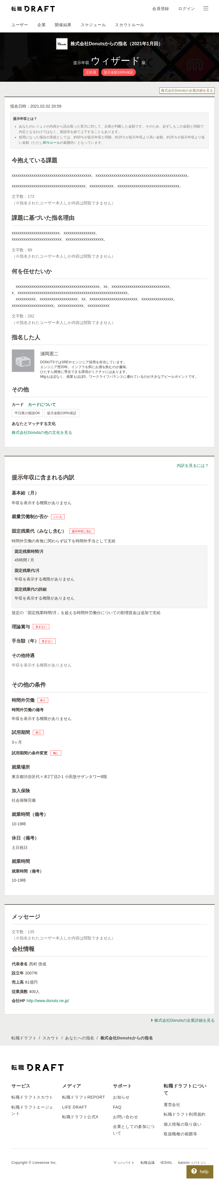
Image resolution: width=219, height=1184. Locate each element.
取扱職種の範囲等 (180, 1134)
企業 (41, 24)
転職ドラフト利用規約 (185, 1114)
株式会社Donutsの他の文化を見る (42, 432)
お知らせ (121, 1097)
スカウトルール (129, 24)
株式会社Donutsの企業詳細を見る (187, 91)
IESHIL (167, 1163)
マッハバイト (124, 1163)
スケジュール (93, 24)
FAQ (117, 1107)
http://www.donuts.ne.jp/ (48, 1000)
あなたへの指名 (79, 1038)
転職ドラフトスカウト (32, 1097)
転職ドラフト (23, 1038)
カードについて (42, 404)
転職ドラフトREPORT (83, 1097)
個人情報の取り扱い (182, 1124)
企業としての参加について (134, 1129)
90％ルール (51, 143)
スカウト (50, 1038)
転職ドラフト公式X (80, 1117)
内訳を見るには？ (193, 465)
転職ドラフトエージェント (32, 1110)
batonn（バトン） (193, 1163)
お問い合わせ (125, 1117)
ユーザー (19, 24)
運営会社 (172, 1104)
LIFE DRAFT (74, 1107)
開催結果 (63, 24)
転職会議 (148, 1163)
